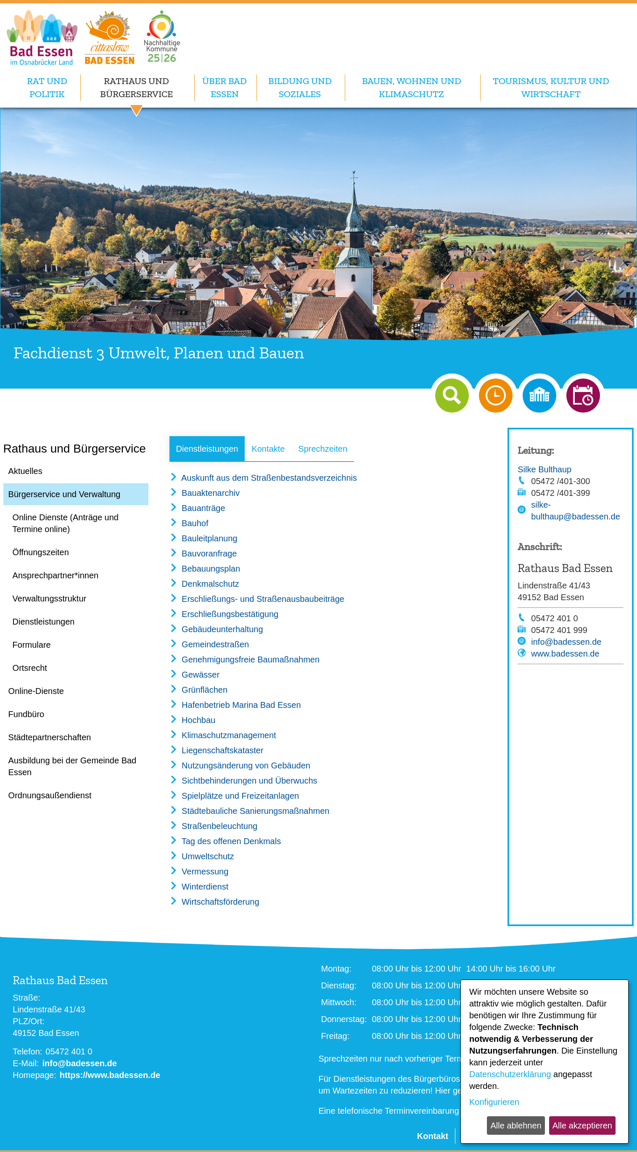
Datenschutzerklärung (510, 1074)
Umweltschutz (201, 856)
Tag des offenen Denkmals (225, 841)
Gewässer (194, 674)
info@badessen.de (566, 641)
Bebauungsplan (205, 568)
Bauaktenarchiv (204, 493)
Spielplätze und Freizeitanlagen (234, 795)
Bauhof (189, 523)
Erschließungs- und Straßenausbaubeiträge (256, 599)
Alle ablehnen (515, 1125)
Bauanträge (197, 508)
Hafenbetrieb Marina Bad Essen (235, 705)
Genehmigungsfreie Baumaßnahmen (244, 659)
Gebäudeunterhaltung (216, 629)
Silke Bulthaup (544, 469)
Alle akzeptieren (582, 1125)
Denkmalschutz (204, 583)
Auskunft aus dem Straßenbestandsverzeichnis (263, 477)
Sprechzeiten (322, 448)
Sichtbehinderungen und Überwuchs (243, 780)
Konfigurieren (494, 1102)
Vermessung (199, 871)
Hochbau (192, 720)
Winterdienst (199, 886)
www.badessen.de (565, 653)
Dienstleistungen (207, 448)
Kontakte (268, 448)
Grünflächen (198, 689)
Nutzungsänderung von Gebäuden (239, 765)
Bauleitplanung (203, 538)
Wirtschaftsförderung (214, 901)
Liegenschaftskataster (216, 750)
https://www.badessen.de (110, 1075)
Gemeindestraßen (209, 644)
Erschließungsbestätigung (224, 614)
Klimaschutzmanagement (222, 735)
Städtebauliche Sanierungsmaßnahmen (249, 811)
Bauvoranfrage (203, 553)
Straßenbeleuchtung (213, 826)
